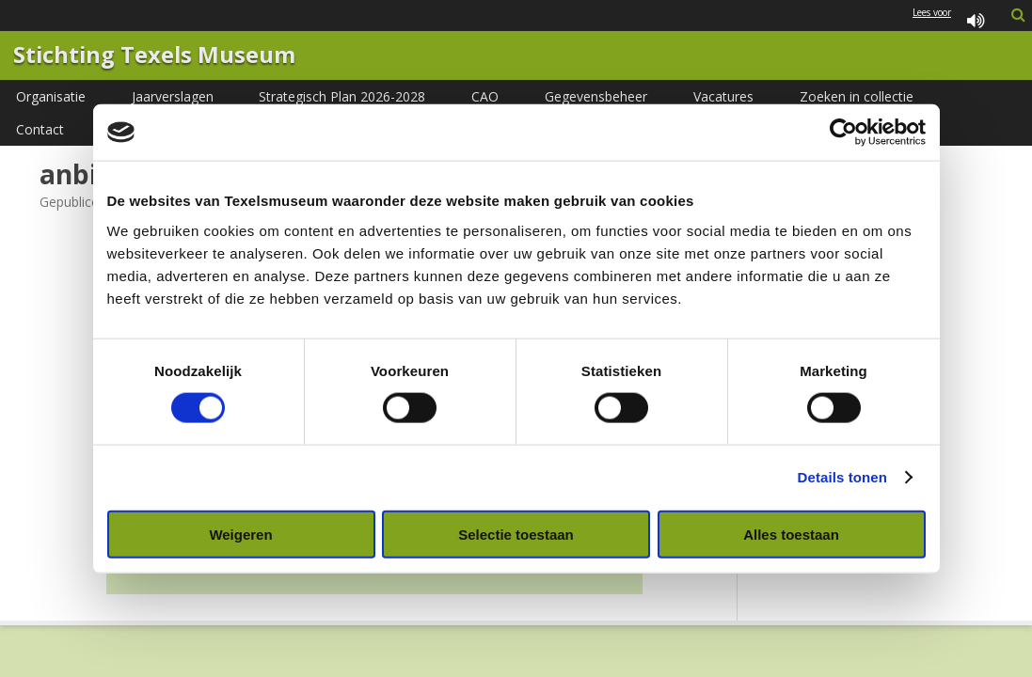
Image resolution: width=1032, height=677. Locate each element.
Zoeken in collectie (856, 96)
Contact (40, 129)
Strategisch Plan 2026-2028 (342, 96)
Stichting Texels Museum (154, 55)
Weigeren (240, 534)
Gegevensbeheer (596, 96)
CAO (485, 96)
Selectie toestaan (516, 534)
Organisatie (51, 96)
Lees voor (952, 22)
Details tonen (842, 477)
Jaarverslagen (173, 96)
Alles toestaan (791, 534)
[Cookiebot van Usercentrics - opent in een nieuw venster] (843, 132)
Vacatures (723, 96)
